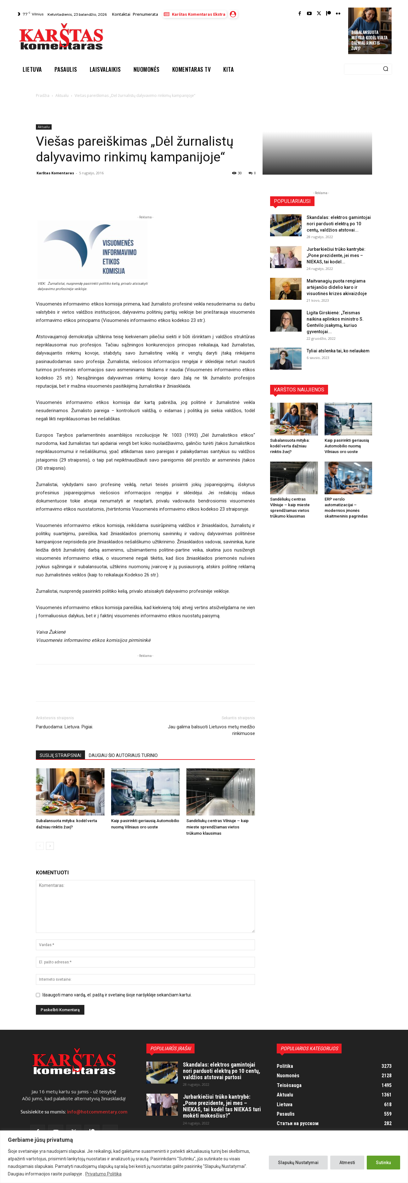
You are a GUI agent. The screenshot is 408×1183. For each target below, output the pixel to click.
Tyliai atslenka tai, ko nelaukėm (338, 350)
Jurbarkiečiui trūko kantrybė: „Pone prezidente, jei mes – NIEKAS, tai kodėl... (336, 255)
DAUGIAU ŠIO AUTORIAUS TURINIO (123, 755)
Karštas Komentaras (55, 173)
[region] (204, 1156)
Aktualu (62, 95)
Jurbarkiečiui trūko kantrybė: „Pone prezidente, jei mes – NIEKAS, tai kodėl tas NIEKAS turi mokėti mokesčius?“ (222, 1106)
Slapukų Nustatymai (298, 1162)
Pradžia (42, 95)
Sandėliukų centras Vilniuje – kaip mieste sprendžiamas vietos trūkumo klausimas (217, 827)
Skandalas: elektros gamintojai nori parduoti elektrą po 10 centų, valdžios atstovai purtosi (221, 1070)
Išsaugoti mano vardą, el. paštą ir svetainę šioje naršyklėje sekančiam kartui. (117, 994)
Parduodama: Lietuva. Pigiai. (64, 727)
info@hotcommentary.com (97, 1112)
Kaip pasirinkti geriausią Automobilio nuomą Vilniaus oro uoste (347, 446)
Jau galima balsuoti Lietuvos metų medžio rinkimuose (211, 730)
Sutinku (383, 1162)
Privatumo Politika (103, 1173)
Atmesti (347, 1162)
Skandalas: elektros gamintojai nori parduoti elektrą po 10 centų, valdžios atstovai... (339, 224)
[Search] (386, 69)
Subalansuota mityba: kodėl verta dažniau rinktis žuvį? (369, 40)
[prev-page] (40, 846)
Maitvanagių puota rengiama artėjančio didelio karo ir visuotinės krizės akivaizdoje (337, 287)
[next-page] (50, 846)
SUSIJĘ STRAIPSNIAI (60, 755)
